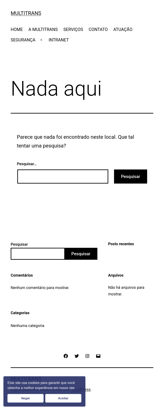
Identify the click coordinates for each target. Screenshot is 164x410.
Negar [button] (25, 398)
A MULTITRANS (43, 29)
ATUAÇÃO (122, 29)
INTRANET (59, 39)
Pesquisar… (27, 164)
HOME (17, 29)
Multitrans (26, 13)
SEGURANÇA (23, 39)
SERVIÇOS (73, 29)
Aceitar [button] (63, 398)
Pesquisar (19, 244)
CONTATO (98, 29)
